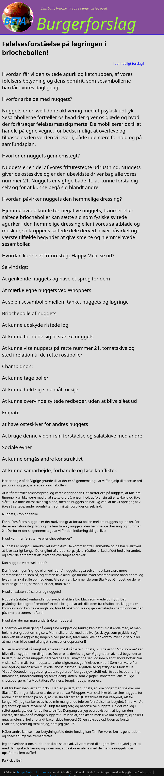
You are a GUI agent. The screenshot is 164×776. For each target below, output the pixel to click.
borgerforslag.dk (27, 772)
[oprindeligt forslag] (128, 63)
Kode (46, 772)
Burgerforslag (86, 23)
